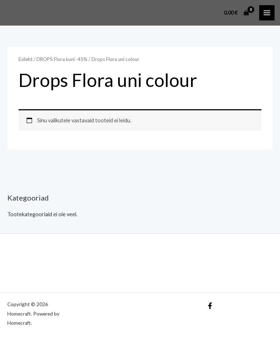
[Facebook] (210, 305)
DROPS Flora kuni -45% (62, 59)
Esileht (25, 59)
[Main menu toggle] (267, 12)
